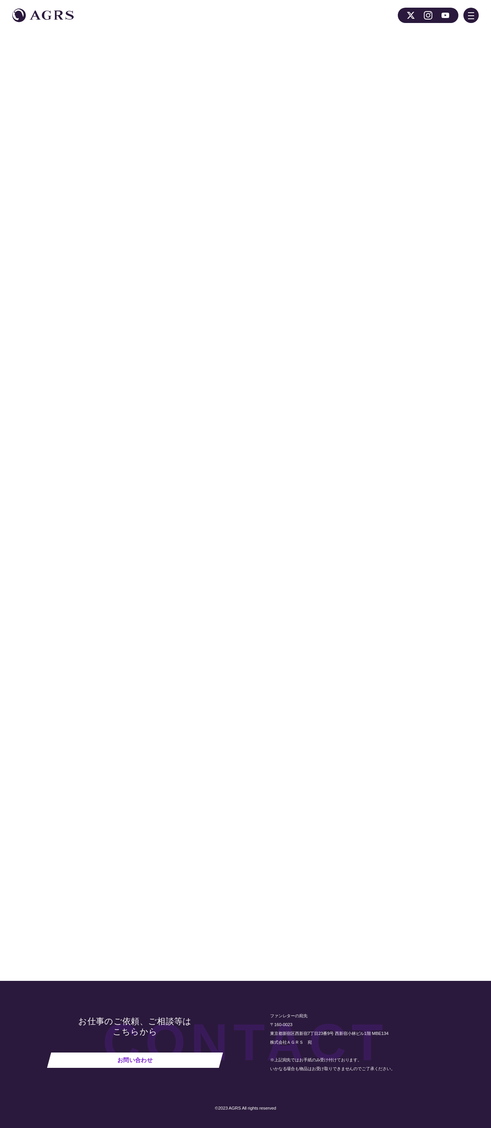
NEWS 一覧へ (147, 908)
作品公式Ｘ (213, 291)
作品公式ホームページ (165, 291)
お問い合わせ (135, 1060)
